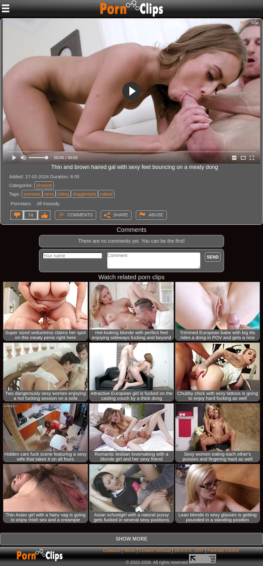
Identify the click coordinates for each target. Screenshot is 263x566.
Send (213, 256)
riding (63, 194)
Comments (80, 214)
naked (106, 194)
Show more (131, 539)
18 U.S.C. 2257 (189, 550)
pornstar (32, 194)
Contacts (111, 550)
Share (120, 214)
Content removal (155, 550)
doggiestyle (84, 194)
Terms (130, 550)
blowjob (44, 185)
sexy (49, 194)
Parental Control (223, 550)
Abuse (156, 214)
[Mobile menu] (6, 8)
